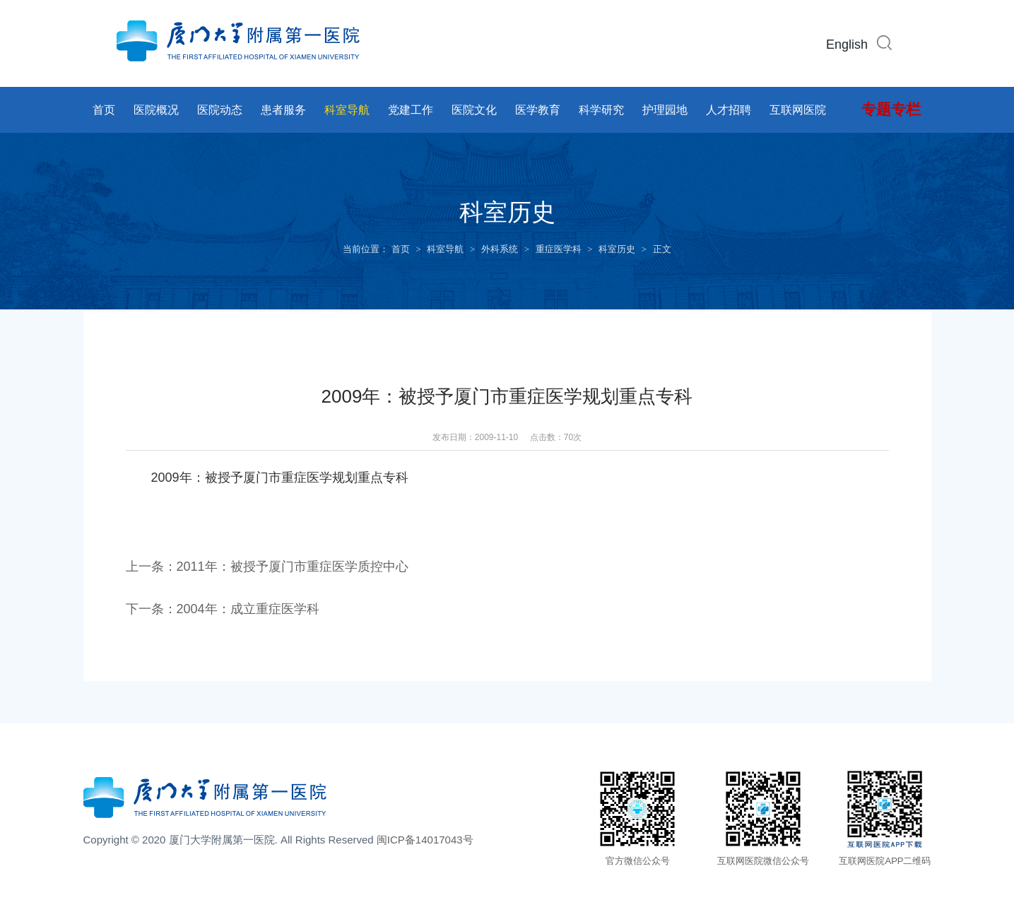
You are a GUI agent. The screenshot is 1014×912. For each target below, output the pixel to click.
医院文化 (474, 110)
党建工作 (410, 110)
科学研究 (601, 110)
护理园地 (665, 110)
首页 (104, 110)
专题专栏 (891, 109)
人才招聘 (728, 110)
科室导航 (347, 110)
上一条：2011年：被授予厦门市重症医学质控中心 (267, 566)
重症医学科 (559, 249)
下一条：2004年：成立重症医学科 (222, 609)
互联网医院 (798, 110)
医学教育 (537, 110)
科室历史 (617, 249)
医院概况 (156, 110)
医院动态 (219, 110)
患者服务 (283, 110)
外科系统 (499, 249)
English (847, 44)
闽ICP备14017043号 (425, 840)
